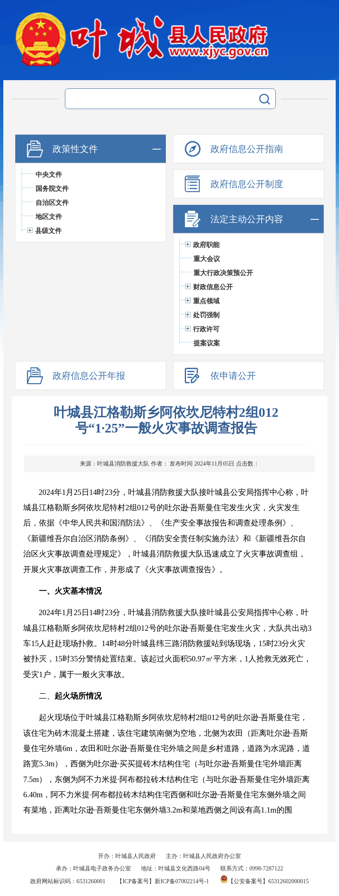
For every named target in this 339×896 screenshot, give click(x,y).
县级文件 (48, 230)
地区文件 (49, 216)
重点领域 (206, 300)
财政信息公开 (213, 286)
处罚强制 (206, 314)
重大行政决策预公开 (223, 272)
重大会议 (206, 258)
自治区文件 (52, 202)
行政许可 (206, 329)
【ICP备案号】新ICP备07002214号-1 (163, 881)
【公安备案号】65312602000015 (264, 881)
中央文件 (49, 174)
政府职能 (206, 244)
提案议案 (206, 343)
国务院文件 (52, 188)
